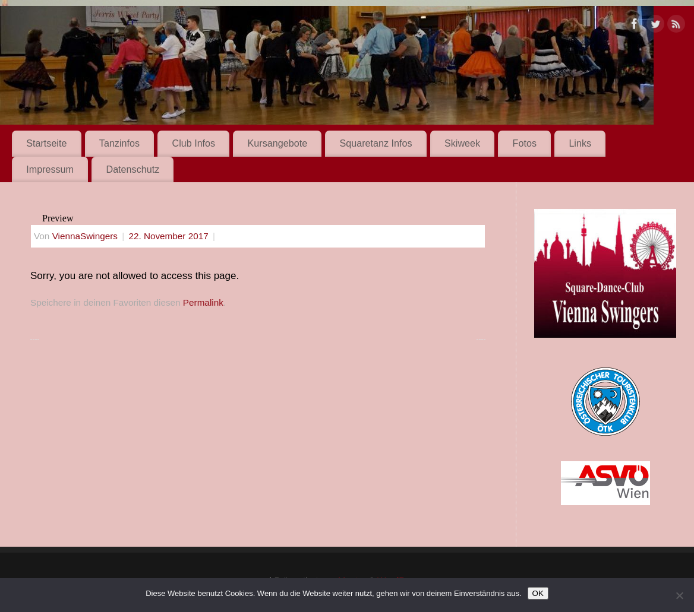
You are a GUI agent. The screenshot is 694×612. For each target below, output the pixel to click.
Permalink (203, 302)
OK (538, 593)
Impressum (50, 169)
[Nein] (679, 595)
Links (580, 143)
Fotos (525, 143)
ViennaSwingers (85, 236)
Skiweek (462, 143)
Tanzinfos (119, 143)
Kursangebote (278, 143)
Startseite (46, 143)
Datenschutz (132, 169)
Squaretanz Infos (376, 143)
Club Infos (193, 143)
